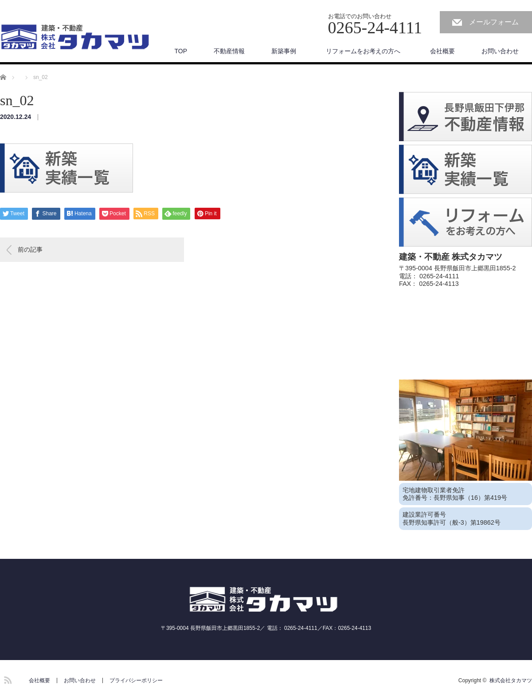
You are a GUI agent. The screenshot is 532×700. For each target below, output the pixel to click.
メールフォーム (494, 22)
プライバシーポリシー (136, 680)
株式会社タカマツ (510, 680)
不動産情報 (229, 51)
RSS (6, 678)
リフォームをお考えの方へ (366, 51)
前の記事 (30, 249)
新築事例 (283, 51)
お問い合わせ (500, 51)
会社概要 (442, 51)
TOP (180, 51)
